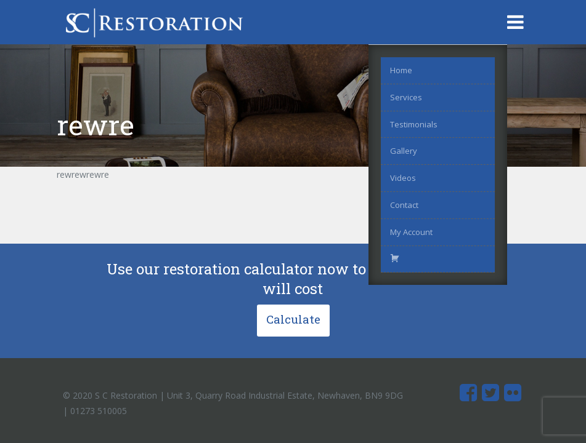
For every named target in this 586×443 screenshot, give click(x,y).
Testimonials (413, 124)
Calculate (293, 319)
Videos (403, 177)
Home (401, 70)
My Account (411, 231)
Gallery (403, 150)
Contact (404, 204)
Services (406, 97)
